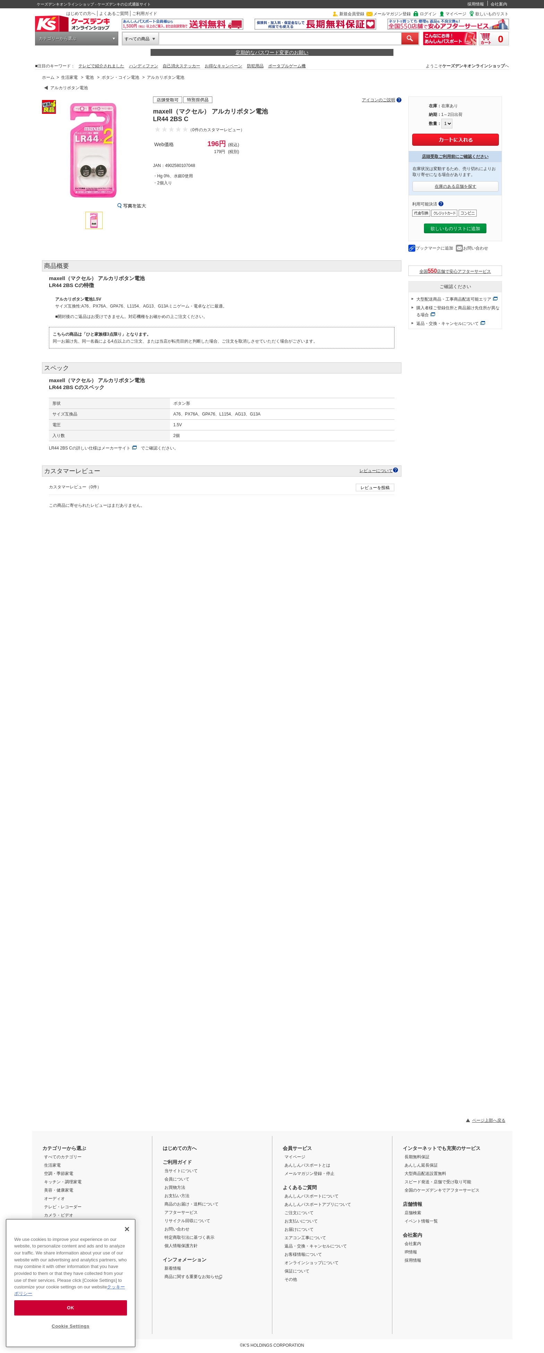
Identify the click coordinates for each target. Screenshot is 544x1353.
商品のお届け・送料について (191, 1204)
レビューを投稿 (375, 487)
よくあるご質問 (113, 13)
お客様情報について (303, 1254)
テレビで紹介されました (101, 66)
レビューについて (376, 470)
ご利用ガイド (144, 13)
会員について (176, 1179)
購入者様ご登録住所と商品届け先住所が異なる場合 (458, 311)
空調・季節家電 (58, 1173)
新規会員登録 (351, 13)
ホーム (48, 77)
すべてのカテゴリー (63, 1156)
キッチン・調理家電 (63, 1181)
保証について (296, 1271)
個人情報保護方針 (181, 1245)
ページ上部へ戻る (488, 1120)
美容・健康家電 (58, 1190)
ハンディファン (143, 66)
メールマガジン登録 (392, 13)
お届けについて (299, 1229)
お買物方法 (174, 1187)
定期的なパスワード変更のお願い (272, 52)
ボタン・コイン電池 (120, 77)
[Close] (127, 1229)
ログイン (428, 13)
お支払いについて (301, 1221)
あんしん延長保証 (421, 1165)
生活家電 (69, 77)
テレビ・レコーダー (63, 1206)
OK (70, 1307)
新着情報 (172, 1268)
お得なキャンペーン (223, 66)
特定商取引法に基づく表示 (189, 1237)
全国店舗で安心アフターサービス (455, 271)
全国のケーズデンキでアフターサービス (442, 1190)
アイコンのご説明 (378, 100)
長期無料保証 (417, 1156)
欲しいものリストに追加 (455, 228)
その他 (290, 1279)
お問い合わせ (475, 248)
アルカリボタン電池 (165, 77)
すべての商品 (137, 38)
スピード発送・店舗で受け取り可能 (438, 1181)
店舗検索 (413, 1212)
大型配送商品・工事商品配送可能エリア (453, 299)
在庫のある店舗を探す (455, 186)
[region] (71, 1283)
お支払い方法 (176, 1195)
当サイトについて (181, 1170)
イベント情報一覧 (421, 1221)
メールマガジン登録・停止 (309, 1173)
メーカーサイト (115, 448)
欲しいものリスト (492, 13)
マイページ (455, 13)
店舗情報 (412, 1204)
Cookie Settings (71, 1326)
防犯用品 (255, 66)
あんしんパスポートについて (311, 1196)
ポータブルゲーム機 (287, 66)
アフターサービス (181, 1212)
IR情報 (411, 1252)
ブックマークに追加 (434, 248)
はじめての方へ (80, 13)
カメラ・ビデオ (58, 1215)
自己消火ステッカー (181, 66)
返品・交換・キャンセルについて (447, 323)
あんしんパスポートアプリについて (317, 1204)
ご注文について (299, 1212)
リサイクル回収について (187, 1220)
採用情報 (475, 4)
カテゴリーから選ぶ (57, 38)
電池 (89, 77)
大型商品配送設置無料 (425, 1173)
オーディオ (54, 1198)
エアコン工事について (305, 1237)
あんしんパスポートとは (307, 1165)
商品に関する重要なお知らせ (193, 1276)
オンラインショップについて (311, 1262)
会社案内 (499, 4)
